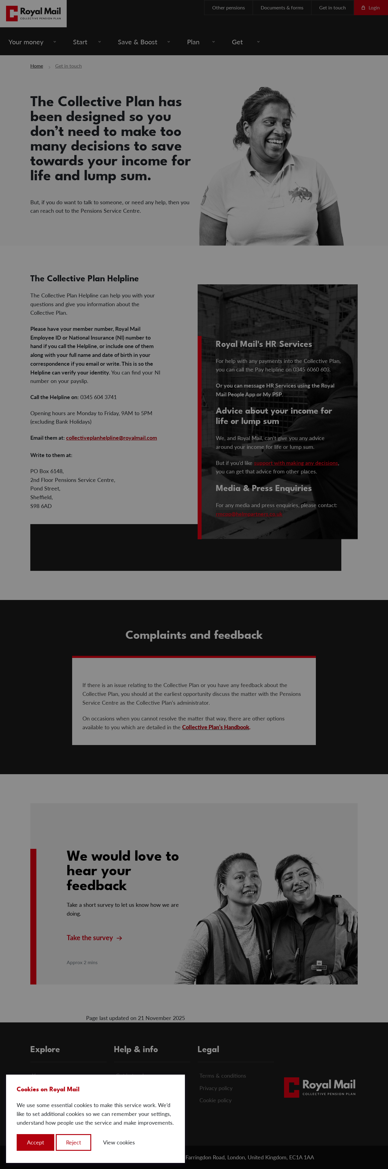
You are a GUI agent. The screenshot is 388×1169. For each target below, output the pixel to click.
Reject (73, 1142)
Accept (35, 1142)
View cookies (119, 1142)
